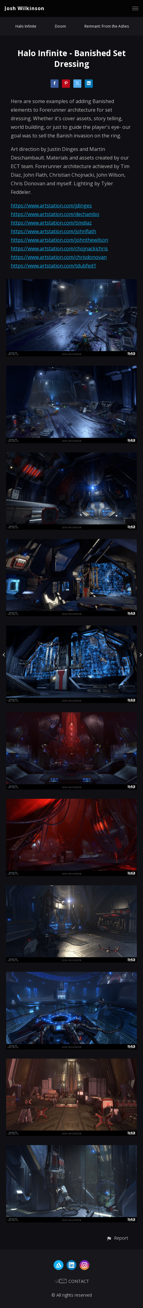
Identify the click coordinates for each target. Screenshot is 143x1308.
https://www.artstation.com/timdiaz (51, 222)
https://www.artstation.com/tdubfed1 (53, 265)
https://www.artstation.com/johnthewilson (59, 240)
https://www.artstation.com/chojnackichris (59, 248)
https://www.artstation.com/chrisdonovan (59, 257)
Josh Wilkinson (24, 8)
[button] (117, 1238)
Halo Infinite (25, 26)
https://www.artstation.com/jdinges (51, 205)
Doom (60, 26)
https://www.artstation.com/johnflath (53, 231)
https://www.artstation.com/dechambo (55, 214)
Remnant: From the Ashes (106, 26)
